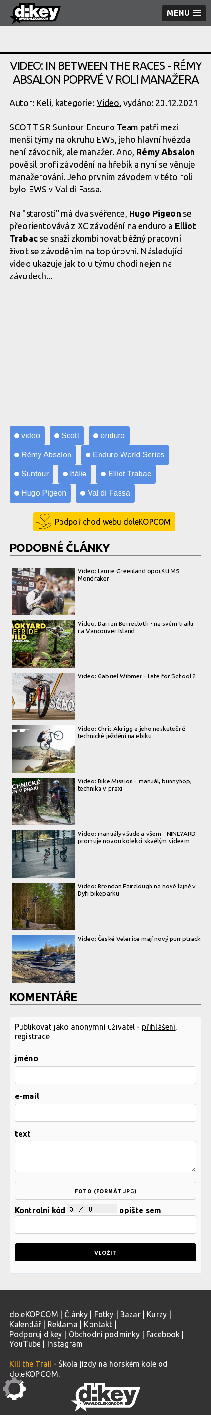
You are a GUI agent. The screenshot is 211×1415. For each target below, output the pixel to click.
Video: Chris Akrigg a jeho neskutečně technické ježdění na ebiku (98, 732)
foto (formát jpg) (106, 1191)
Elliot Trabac (129, 474)
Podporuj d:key (36, 1334)
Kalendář (25, 1324)
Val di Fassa (109, 493)
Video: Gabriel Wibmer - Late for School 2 (104, 676)
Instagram (65, 1344)
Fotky (104, 1314)
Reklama (63, 1324)
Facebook (163, 1334)
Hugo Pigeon (43, 493)
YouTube (25, 1344)
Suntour (35, 474)
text (23, 1134)
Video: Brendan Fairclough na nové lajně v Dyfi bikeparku (104, 890)
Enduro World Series (128, 455)
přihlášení (159, 1027)
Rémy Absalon (46, 455)
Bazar (130, 1314)
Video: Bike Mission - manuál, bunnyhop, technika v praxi (101, 785)
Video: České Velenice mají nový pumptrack (106, 939)
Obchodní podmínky (104, 1334)
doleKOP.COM (34, 1314)
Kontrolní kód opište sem (105, 1219)
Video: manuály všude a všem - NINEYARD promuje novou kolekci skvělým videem (104, 837)
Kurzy (157, 1314)
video (30, 436)
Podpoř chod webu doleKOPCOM (113, 521)
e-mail (27, 1096)
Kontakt (98, 1324)
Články (76, 1314)
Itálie (78, 474)
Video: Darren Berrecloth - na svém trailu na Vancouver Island (103, 627)
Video (108, 102)
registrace (32, 1036)
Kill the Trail (30, 1364)
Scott (70, 436)
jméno (26, 1058)
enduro (112, 436)
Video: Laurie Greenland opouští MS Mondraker (96, 575)
